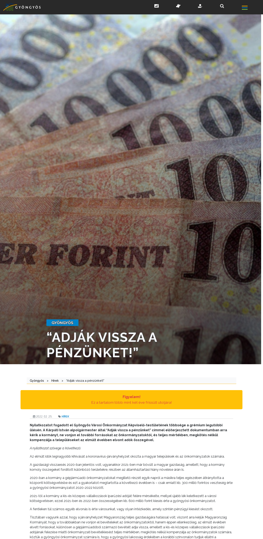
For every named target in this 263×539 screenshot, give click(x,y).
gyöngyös (62, 322)
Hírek (65, 416)
